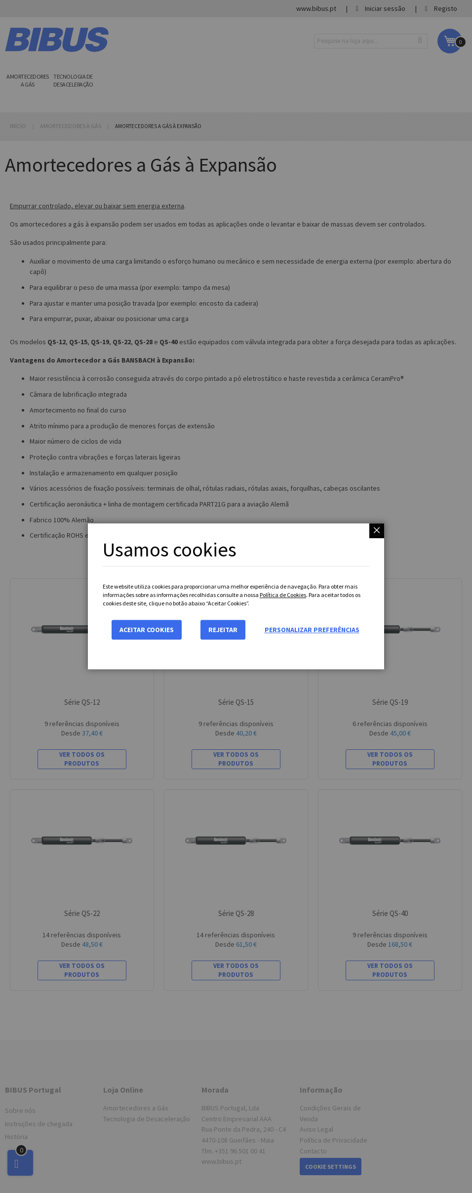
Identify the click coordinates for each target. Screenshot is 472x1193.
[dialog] (236, 596)
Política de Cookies (283, 594)
